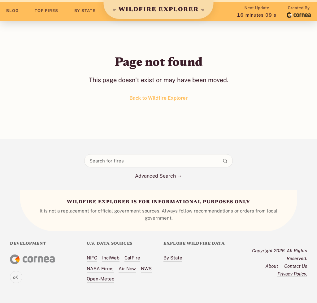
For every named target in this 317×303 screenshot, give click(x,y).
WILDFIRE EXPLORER (159, 10)
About (271, 266)
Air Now (127, 268)
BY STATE (84, 10)
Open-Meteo (100, 278)
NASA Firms (100, 268)
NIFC (92, 257)
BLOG (12, 10)
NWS (146, 268)
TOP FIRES (46, 10)
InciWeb (110, 257)
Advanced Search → (158, 176)
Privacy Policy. (292, 273)
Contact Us (295, 266)
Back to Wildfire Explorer (158, 98)
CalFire (132, 257)
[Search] (225, 161)
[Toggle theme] (16, 277)
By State (172, 257)
